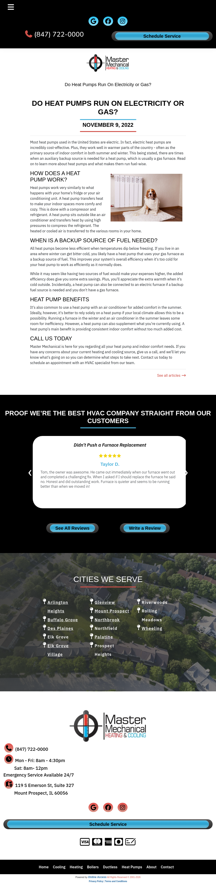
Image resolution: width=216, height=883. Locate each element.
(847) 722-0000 (59, 34)
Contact (167, 867)
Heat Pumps (132, 867)
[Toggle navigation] (10, 7)
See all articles (171, 375)
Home (44, 867)
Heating (76, 867)
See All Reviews (72, 528)
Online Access (97, 877)
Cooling (59, 867)
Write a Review (145, 528)
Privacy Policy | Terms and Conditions (108, 881)
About (151, 867)
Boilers (93, 867)
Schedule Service (162, 36)
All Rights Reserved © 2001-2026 (124, 877)
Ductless (110, 867)
